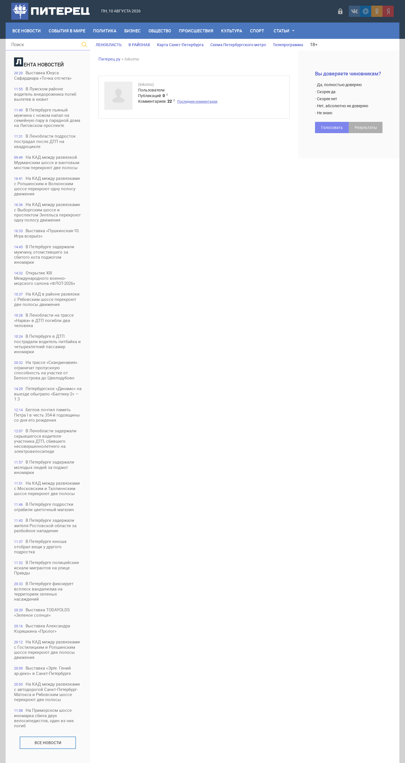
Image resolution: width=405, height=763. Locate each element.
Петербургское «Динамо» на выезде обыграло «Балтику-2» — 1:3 (48, 394)
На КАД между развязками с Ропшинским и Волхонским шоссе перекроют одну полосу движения (47, 185)
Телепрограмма (288, 44)
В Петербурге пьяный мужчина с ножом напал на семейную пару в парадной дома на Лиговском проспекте (47, 117)
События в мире (67, 30)
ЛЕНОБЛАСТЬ (109, 44)
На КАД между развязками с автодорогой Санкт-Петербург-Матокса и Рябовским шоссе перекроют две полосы (47, 691)
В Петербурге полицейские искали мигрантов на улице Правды (46, 568)
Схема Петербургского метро (238, 44)
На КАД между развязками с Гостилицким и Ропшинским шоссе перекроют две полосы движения (47, 649)
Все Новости (26, 30)
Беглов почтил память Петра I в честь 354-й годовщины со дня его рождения (47, 415)
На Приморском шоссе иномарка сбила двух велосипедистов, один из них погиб (44, 717)
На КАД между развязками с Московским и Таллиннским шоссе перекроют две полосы (47, 488)
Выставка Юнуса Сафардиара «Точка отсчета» (42, 75)
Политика (104, 30)
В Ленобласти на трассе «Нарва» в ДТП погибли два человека (44, 320)
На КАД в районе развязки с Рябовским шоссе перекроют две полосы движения (47, 299)
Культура (231, 30)
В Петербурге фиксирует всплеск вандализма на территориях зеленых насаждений (43, 591)
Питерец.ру (109, 59)
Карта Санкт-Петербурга (180, 44)
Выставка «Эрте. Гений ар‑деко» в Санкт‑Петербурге (42, 670)
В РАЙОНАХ (139, 44)
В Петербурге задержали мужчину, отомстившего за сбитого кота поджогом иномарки (44, 254)
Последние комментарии (197, 101)
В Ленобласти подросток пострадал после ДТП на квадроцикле (45, 141)
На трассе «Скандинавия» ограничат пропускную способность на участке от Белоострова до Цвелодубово (45, 370)
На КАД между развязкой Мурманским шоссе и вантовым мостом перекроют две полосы (46, 162)
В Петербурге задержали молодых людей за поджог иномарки (44, 467)
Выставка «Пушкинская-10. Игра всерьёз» (47, 233)
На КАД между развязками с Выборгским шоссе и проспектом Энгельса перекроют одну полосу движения (47, 212)
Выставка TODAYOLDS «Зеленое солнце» (42, 612)
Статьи (281, 30)
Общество (159, 30)
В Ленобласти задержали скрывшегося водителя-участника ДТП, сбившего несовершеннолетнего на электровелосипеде (45, 441)
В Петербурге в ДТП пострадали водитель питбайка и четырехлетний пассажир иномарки (47, 343)
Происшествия (196, 30)
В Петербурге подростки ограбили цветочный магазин (44, 506)
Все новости (48, 742)
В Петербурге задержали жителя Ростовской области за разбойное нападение (45, 525)
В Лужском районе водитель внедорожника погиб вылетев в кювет (45, 94)
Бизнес (132, 30)
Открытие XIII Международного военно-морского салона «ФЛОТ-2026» (44, 278)
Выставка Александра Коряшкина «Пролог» (42, 628)
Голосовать (332, 127)
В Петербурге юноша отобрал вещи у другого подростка (40, 546)
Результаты (366, 127)
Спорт (257, 30)
